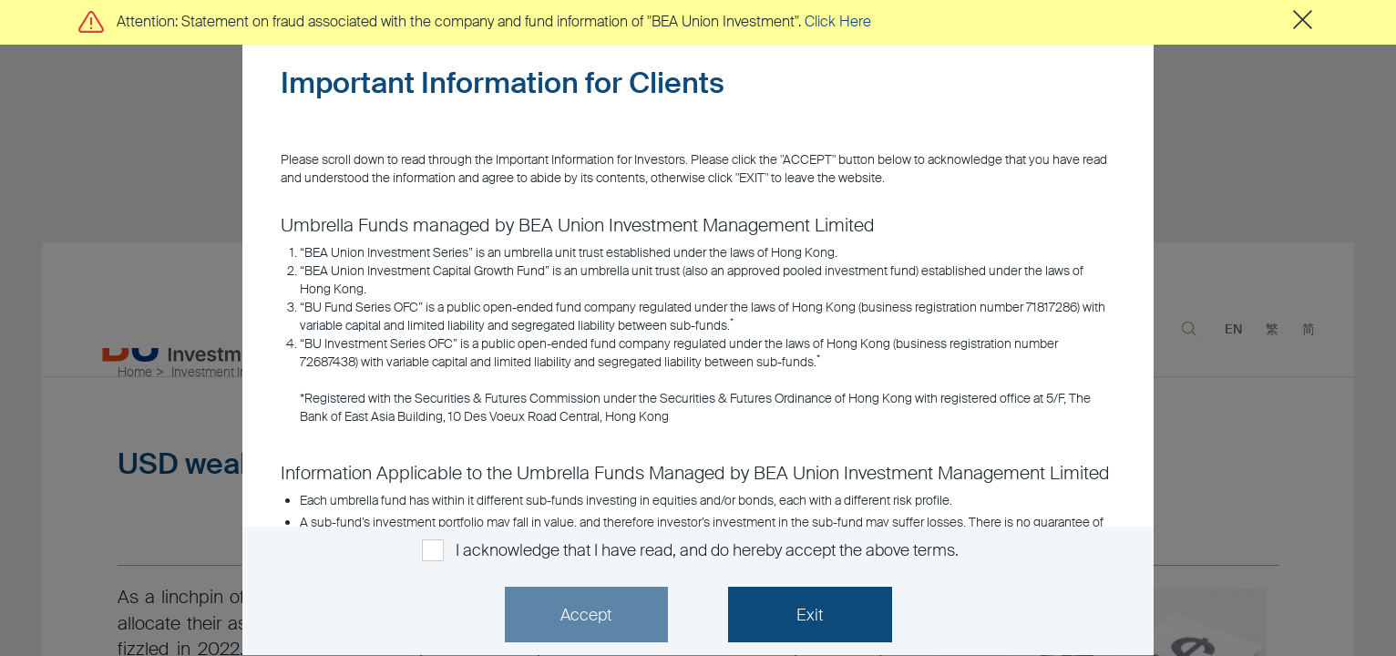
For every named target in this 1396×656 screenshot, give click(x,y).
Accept (585, 615)
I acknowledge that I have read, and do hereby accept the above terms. (707, 550)
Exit (809, 615)
